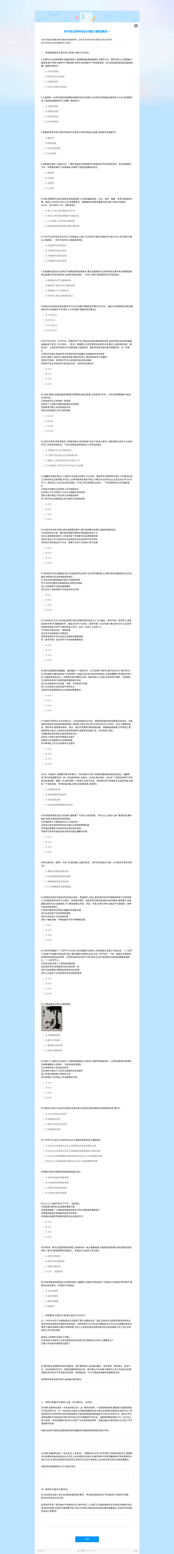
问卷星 (82, 1551)
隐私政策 (41, 1551)
